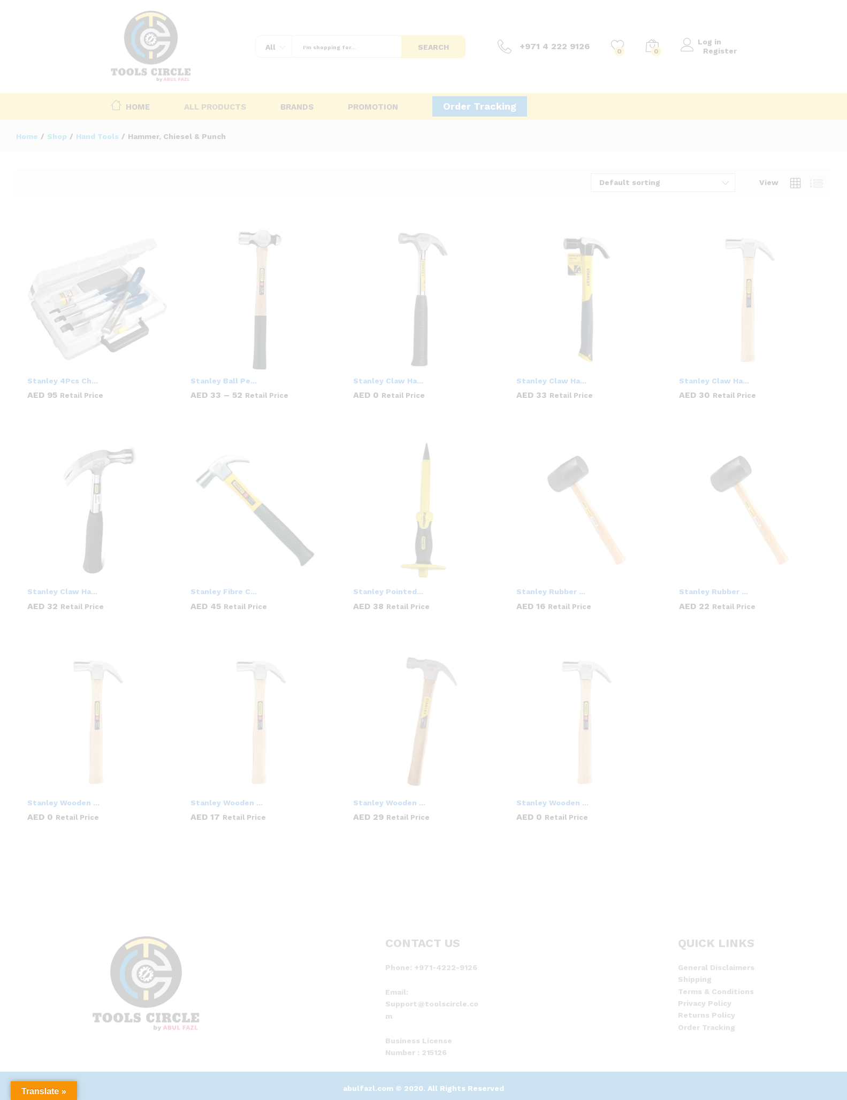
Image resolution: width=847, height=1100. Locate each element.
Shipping (695, 979)
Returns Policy (706, 1015)
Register (720, 51)
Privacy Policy (704, 1003)
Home (130, 104)
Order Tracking (479, 106)
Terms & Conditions (716, 991)
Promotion (373, 107)
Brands (297, 107)
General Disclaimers (716, 967)
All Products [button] (215, 107)
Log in (704, 42)
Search (433, 47)
